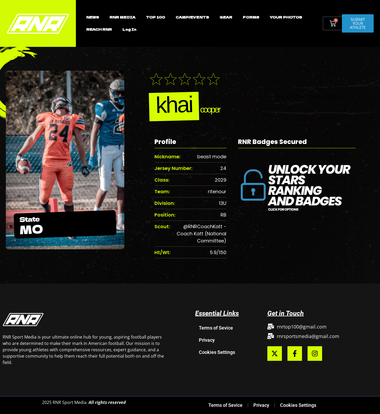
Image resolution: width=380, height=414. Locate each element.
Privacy (207, 340)
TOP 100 (155, 17)
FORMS (251, 17)
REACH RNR (99, 29)
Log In (129, 29)
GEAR (225, 17)
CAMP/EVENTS (192, 17)
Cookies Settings (217, 352)
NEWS (92, 17)
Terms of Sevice (216, 328)
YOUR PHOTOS (286, 17)
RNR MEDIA (122, 17)
